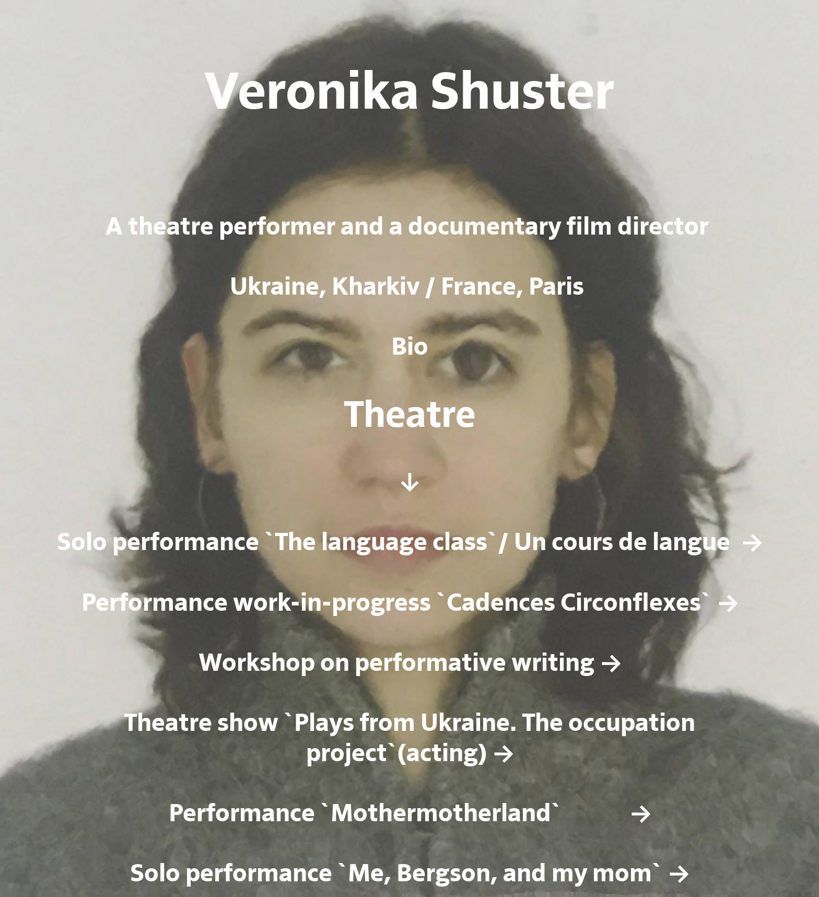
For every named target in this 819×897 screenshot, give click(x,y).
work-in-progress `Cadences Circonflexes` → (483, 603)
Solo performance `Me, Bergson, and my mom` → (409, 874)
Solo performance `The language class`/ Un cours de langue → (409, 542)
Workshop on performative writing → (409, 663)
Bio (409, 347)
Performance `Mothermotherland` (378, 813)
